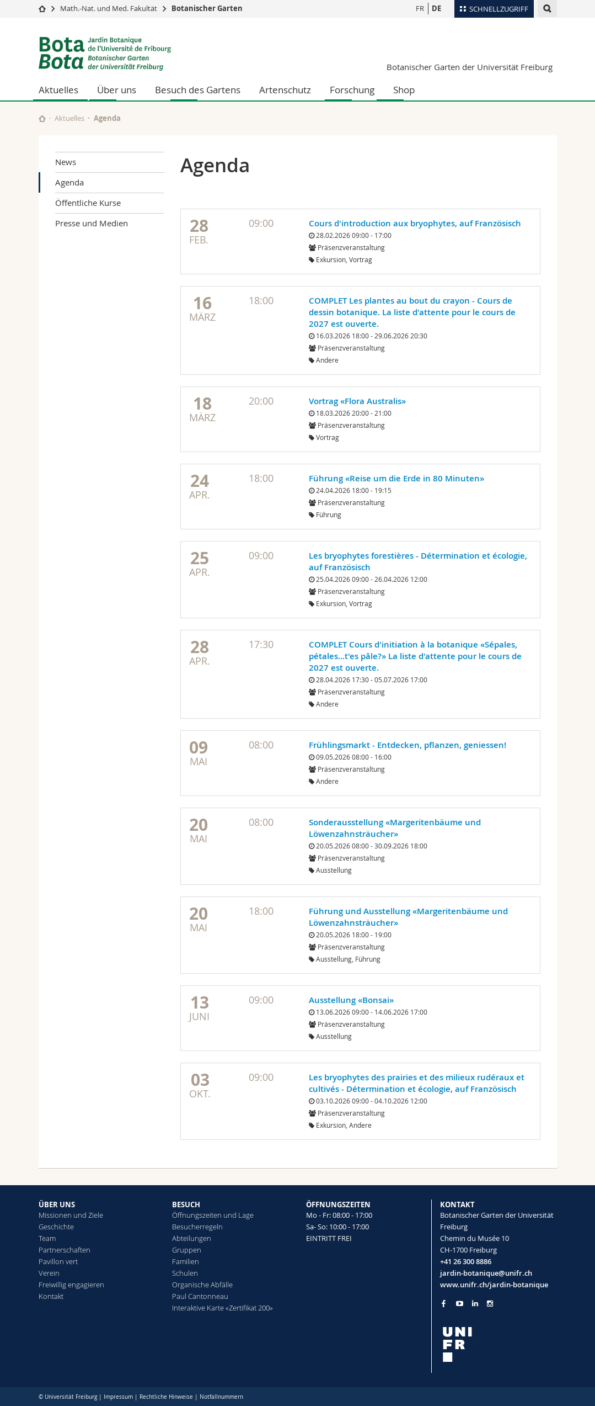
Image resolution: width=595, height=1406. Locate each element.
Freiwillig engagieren (71, 1285)
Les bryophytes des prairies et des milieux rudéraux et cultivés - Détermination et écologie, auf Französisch (416, 1083)
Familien (185, 1261)
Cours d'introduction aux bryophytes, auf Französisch (415, 223)
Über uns (116, 89)
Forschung (352, 89)
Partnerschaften (64, 1250)
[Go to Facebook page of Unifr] (443, 1303)
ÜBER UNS (57, 1204)
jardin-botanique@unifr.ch (486, 1273)
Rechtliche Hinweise (166, 1396)
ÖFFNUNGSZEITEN (338, 1204)
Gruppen (186, 1250)
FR (420, 8)
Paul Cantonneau (200, 1296)
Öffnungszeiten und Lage (213, 1215)
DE (436, 8)
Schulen (185, 1273)
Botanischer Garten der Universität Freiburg (470, 66)
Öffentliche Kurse (88, 202)
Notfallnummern (221, 1396)
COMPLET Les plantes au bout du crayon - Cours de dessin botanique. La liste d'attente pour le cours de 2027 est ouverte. (412, 312)
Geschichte (56, 1227)
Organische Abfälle (202, 1285)
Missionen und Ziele (71, 1215)
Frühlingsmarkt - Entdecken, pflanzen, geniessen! (407, 745)
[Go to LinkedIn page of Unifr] (475, 1303)
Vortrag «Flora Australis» (357, 401)
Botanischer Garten (207, 8)
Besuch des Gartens (197, 89)
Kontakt (51, 1296)
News (65, 161)
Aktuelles (58, 89)
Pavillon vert (58, 1261)
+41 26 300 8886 (465, 1261)
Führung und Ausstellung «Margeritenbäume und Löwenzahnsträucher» (408, 917)
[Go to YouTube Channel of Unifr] (459, 1303)
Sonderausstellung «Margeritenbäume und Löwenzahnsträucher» (395, 828)
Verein (49, 1273)
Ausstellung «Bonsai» (351, 1000)
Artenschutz (285, 89)
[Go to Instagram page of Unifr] (490, 1303)
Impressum (118, 1396)
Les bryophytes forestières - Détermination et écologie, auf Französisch (418, 561)
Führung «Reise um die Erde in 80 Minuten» (396, 478)
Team (47, 1238)
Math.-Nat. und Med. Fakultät (108, 8)
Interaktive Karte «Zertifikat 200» (222, 1308)
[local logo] (498, 1344)
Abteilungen (191, 1238)
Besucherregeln (197, 1227)
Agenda (69, 182)
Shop (404, 89)
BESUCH (186, 1204)
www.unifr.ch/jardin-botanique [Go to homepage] (494, 1285)
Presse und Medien (91, 223)
